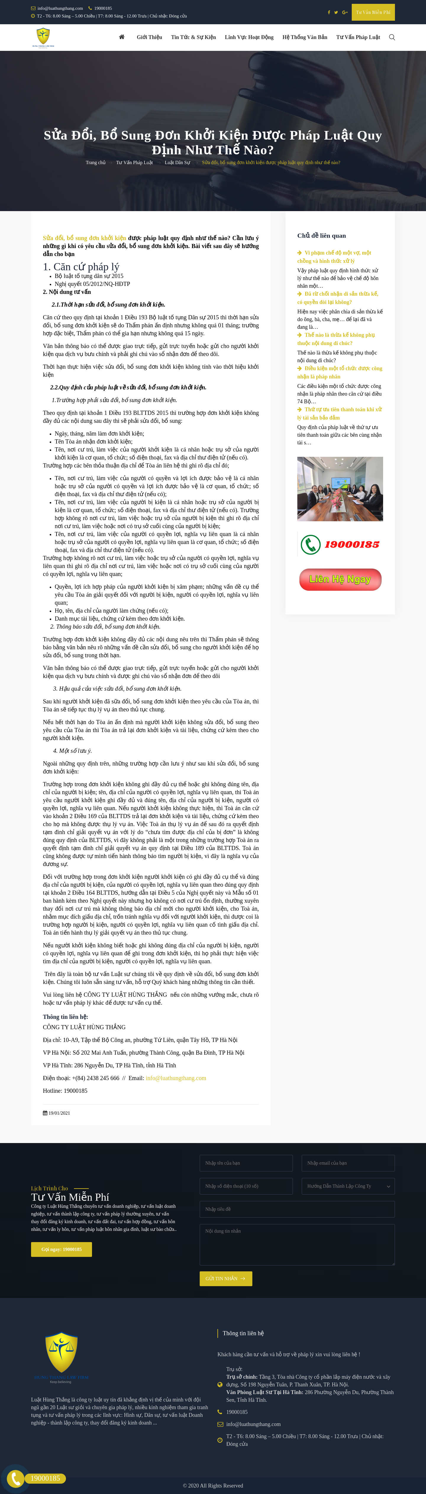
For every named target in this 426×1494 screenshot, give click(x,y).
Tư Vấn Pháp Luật (134, 162)
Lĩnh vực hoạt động (249, 38)
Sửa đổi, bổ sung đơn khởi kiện (84, 238)
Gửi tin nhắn (222, 1278)
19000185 (103, 8)
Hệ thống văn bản (304, 38)
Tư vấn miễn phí (373, 12)
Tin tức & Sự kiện (193, 38)
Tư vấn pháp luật (358, 38)
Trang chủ (96, 162)
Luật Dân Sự (177, 162)
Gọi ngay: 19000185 (61, 1249)
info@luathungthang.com (60, 8)
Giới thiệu (149, 38)
